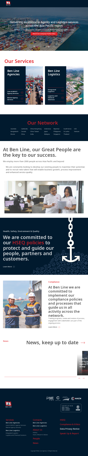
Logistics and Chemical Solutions (22, 435)
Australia (18, 129)
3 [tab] (40, 46)
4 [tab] (44, 46)
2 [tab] (37, 46)
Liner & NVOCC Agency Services (22, 425)
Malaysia (52, 134)
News (41, 443)
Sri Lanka (72, 131)
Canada (29, 131)
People (42, 438)
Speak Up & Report (75, 433)
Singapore (62, 134)
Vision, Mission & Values (46, 435)
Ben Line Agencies (46, 423)
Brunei (18, 134)
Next (59, 46)
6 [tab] (50, 46)
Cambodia (30, 129)
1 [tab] (34, 46)
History (41, 432)
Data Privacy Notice (75, 429)
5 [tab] (47, 46)
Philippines (63, 131)
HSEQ (68, 420)
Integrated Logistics (18, 433)
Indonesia (53, 129)
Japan (51, 131)
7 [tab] (53, 46)
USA (81, 129)
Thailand (72, 134)
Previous (29, 46)
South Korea (73, 129)
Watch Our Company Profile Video (44, 34)
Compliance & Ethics (76, 424)
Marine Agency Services (19, 427)
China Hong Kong (41, 129)
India (37, 134)
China (28, 134)
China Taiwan (40, 131)
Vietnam (83, 131)
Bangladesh (20, 131)
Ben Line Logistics (45, 426)
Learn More (58, 327)
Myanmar (62, 129)
